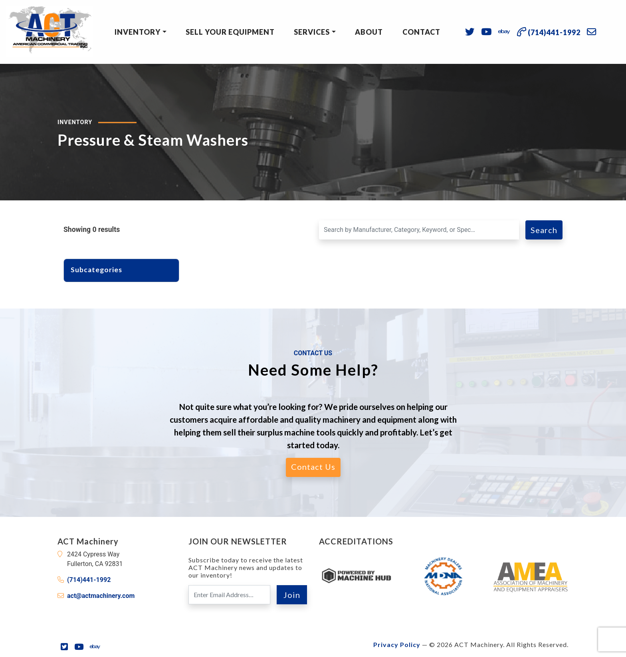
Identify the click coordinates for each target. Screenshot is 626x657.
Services (312, 32)
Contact (421, 32)
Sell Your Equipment (230, 32)
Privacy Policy (396, 644)
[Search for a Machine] (419, 229)
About (369, 32)
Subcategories (100, 269)
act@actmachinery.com (101, 596)
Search (544, 230)
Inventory (137, 32)
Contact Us (313, 466)
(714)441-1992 (89, 580)
